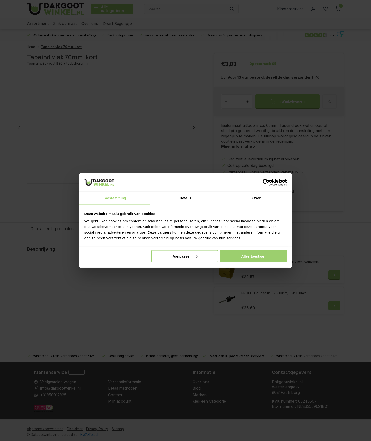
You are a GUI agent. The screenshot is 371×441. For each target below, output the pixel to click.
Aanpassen (185, 256)
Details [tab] (185, 198)
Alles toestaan (253, 256)
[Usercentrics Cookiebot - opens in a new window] (266, 182)
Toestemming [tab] (114, 198)
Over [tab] (256, 198)
